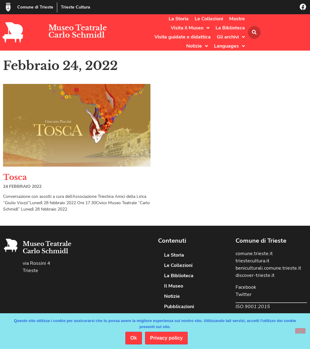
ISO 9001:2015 (253, 306)
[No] (300, 331)
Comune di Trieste (35, 7)
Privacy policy (166, 338)
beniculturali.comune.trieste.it (268, 268)
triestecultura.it (252, 261)
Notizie (197, 46)
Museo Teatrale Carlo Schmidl (77, 31)
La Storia (179, 18)
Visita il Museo (190, 27)
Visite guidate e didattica (182, 37)
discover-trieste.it (255, 275)
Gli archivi (231, 37)
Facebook (246, 287)
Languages (229, 46)
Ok (133, 338)
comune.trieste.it (254, 253)
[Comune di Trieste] (8, 7)
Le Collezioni (209, 18)
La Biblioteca (230, 28)
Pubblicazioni (179, 306)
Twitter (244, 294)
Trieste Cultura (75, 7)
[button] (254, 32)
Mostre (237, 18)
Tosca (15, 177)
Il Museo (173, 286)
